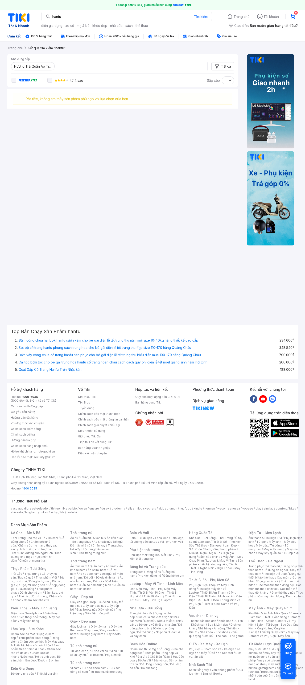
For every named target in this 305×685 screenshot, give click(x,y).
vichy (54, 512)
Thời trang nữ (81, 533)
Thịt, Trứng (32, 573)
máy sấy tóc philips (277, 653)
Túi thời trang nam (85, 663)
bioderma (118, 508)
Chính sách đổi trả (23, 434)
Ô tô (212, 653)
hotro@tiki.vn (46, 451)
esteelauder (40, 508)
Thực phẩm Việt (46, 577)
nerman (210, 508)
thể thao (142, 26)
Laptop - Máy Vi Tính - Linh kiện (156, 584)
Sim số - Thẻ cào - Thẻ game (223, 636)
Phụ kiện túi (113, 654)
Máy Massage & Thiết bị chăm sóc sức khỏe (38, 643)
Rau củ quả (25, 577)
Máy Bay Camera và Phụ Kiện (274, 634)
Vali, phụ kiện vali (171, 541)
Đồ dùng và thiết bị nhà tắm (157, 624)
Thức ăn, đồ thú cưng (32, 596)
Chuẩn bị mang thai (32, 560)
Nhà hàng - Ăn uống (211, 628)
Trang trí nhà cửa (141, 613)
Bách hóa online (209, 557)
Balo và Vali (139, 533)
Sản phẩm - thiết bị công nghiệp (216, 562)
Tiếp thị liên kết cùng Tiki (95, 442)
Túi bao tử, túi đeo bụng (106, 671)
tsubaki (72, 512)
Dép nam (91, 630)
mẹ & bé (83, 26)
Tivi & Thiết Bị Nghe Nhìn (213, 566)
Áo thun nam (78, 566)
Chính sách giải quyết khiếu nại (99, 425)
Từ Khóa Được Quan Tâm (268, 644)
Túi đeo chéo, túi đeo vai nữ (89, 651)
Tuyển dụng (86, 408)
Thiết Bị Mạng (153, 596)
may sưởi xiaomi (269, 660)
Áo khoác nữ (102, 541)
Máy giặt (262, 545)
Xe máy (202, 653)
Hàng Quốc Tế (200, 533)
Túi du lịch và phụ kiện (153, 538)
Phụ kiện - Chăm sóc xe (205, 649)
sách (129, 26)
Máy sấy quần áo (269, 553)
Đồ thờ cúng (145, 632)
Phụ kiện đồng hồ (149, 575)
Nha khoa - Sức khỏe (214, 632)
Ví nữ (113, 651)
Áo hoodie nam (88, 573)
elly (130, 508)
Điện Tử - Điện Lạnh (264, 533)
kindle (198, 508)
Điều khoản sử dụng (91, 430)
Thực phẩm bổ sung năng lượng (275, 594)
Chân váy (99, 545)
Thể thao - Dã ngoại (208, 545)
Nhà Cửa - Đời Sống (146, 608)
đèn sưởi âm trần (268, 675)
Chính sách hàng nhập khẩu (29, 446)
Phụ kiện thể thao (275, 573)
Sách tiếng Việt (199, 670)
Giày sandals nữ (93, 606)
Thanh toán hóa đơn (202, 621)
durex (105, 508)
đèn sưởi (269, 649)
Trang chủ (241, 17)
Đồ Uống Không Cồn (154, 664)
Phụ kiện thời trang (145, 550)
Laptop (168, 600)
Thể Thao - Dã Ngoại (265, 561)
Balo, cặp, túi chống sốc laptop (157, 539)
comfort (281, 508)
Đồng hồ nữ (153, 572)
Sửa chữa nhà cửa (149, 617)
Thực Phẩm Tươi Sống (28, 569)
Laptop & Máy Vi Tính (220, 560)
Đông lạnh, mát (39, 581)
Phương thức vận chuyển (27, 423)
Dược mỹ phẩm (48, 660)
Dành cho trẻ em (31, 592)
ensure (94, 508)
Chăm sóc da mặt (23, 634)
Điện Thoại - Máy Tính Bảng (34, 608)
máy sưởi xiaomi (279, 664)
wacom (222, 508)
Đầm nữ (85, 538)
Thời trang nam (82, 561)
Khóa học (224, 621)
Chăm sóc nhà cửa (36, 600)
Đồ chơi (53, 538)
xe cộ (69, 26)
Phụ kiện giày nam (90, 634)
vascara (16, 508)
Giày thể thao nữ (282, 592)
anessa (235, 508)
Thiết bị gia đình (47, 673)
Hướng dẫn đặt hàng (24, 417)
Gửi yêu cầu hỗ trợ (23, 412)
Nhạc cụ (161, 632)
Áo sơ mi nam (97, 570)
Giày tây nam (99, 626)
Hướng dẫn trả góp (23, 440)
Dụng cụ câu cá (267, 581)
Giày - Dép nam (83, 621)
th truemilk (58, 508)
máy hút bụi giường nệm (273, 666)
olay (258, 508)
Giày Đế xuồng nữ (97, 613)
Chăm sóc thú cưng (143, 649)
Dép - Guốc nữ (100, 602)
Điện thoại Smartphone (26, 613)
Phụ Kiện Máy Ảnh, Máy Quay (268, 613)
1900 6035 (29, 488)
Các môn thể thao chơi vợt (274, 587)
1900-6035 (30, 397)
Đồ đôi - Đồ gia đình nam (100, 577)
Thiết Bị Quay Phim (272, 632)
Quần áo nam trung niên (94, 585)
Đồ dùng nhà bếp (22, 673)
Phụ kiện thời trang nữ (144, 555)
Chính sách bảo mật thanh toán (99, 414)
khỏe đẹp (99, 26)
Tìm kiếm (201, 17)
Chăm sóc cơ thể (31, 641)
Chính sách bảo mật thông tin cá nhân (103, 419)
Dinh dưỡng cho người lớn (35, 553)
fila (62, 512)
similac (268, 508)
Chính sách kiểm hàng (26, 429)
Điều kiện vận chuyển (92, 453)
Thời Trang (225, 538)
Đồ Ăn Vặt (144, 660)
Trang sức (136, 572)
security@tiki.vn (44, 457)
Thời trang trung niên (92, 553)
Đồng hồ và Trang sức (147, 567)
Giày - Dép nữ (81, 597)
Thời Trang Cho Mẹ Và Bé (28, 538)
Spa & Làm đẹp (218, 624)
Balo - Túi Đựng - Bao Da (274, 624)
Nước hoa (26, 656)
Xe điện (229, 649)
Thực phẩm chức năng (33, 638)
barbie (72, 508)
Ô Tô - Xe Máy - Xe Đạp (208, 644)
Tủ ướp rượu (291, 553)
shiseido (17, 512)
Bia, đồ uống (26, 589)
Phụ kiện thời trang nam (155, 556)
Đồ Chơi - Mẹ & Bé (25, 533)
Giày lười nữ (105, 609)
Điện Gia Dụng (22, 668)
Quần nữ (98, 538)
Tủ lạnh (261, 541)
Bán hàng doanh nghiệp (94, 447)
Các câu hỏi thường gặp (27, 406)
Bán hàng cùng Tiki (148, 402)
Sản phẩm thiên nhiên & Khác (35, 647)
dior (26, 508)
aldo (161, 508)
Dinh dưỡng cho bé (32, 549)
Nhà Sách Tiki (200, 665)
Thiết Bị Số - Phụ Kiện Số (209, 580)
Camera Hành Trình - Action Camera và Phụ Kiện (274, 620)
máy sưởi (254, 649)
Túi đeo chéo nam (94, 668)
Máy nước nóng (274, 549)
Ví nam (74, 668)
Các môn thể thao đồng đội (275, 585)
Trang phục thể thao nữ (264, 566)
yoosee (247, 508)
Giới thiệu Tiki (87, 397)
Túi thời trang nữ (83, 646)
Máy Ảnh (284, 636)
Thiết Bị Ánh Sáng (275, 617)
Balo (133, 538)
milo (138, 508)
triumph (172, 508)
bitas (292, 508)
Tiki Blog (84, 402)
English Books (212, 673)
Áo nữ (74, 538)
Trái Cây (16, 573)
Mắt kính (167, 555)
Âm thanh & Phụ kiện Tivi (265, 538)
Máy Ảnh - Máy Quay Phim (270, 608)
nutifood (185, 508)
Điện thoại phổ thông (32, 617)
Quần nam (96, 566)
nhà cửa (116, 26)
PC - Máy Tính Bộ (148, 600)
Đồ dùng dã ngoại (276, 570)
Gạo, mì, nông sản (33, 585)
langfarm (31, 512)
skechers (149, 508)
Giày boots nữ (85, 609)
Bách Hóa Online (143, 644)
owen (83, 508)
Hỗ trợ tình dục (45, 656)
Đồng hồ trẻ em (173, 575)
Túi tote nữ (95, 654)
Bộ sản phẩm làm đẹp (36, 658)
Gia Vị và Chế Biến (149, 656)
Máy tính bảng (29, 621)
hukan (44, 512)
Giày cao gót (79, 602)
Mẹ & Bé (214, 553)
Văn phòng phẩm (223, 670)
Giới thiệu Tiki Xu (89, 436)
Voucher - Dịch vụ (203, 616)
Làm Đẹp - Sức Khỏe (27, 629)
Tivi (258, 549)
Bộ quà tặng (149, 668)
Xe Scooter (225, 653)
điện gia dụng (51, 26)
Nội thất (149, 621)
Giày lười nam (79, 626)
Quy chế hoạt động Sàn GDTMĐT (158, 397)
